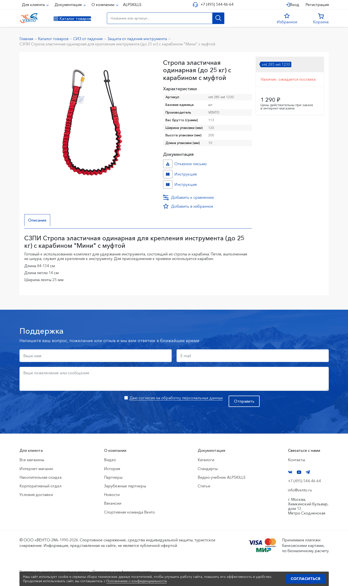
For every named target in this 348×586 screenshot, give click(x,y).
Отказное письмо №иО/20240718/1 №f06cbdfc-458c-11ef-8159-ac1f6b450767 (167, 164)
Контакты (296, 460)
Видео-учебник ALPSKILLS (221, 477)
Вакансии (112, 503)
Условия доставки (36, 494)
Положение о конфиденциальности (135, 571)
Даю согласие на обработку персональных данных (176, 397)
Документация (69, 4)
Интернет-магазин (36, 468)
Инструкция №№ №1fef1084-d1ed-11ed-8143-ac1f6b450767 (167, 174)
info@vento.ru (300, 490)
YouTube (299, 472)
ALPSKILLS (132, 4)
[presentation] (55, 405)
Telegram (308, 472)
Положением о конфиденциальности (136, 581)
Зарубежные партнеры (125, 485)
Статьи (204, 485)
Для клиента (34, 4)
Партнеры (113, 477)
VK (290, 472)
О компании (103, 4)
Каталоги (206, 460)
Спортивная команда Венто (129, 512)
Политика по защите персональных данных (59, 571)
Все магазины (31, 460)
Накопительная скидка (40, 477)
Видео (110, 460)
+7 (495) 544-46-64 (215, 4)
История (112, 468)
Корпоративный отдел (40, 485)
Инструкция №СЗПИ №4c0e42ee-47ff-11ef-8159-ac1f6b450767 (167, 184)
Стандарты (208, 468)
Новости (112, 494)
